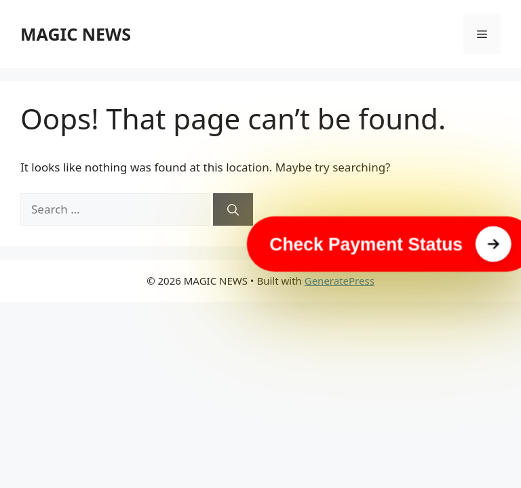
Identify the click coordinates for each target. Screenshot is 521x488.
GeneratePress (339, 280)
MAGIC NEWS (75, 33)
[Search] (233, 209)
